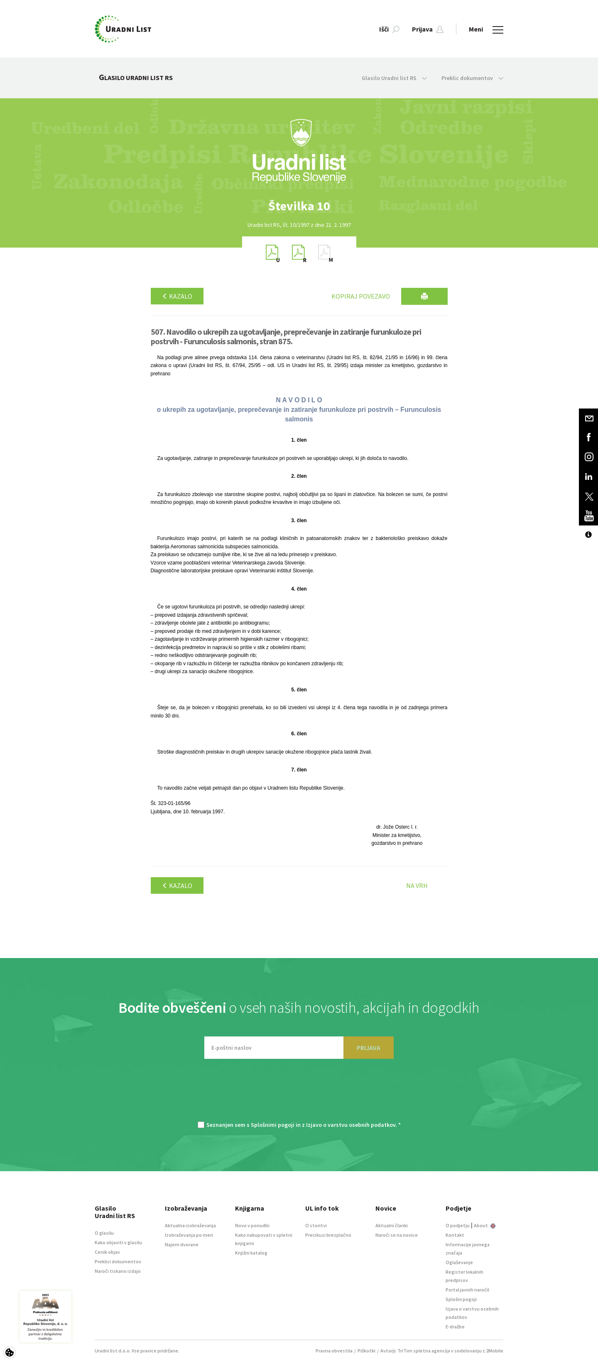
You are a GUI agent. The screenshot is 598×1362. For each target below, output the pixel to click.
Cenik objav (107, 1252)
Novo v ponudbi (252, 1225)
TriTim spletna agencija (423, 1350)
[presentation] (299, 1094)
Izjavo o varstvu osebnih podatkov (350, 1125)
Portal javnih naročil (467, 1290)
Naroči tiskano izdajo (118, 1271)
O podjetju (458, 1225)
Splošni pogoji (461, 1299)
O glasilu (104, 1233)
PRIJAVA (368, 1047)
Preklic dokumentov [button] (472, 78)
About (484, 1225)
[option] (299, 206)
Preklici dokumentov (118, 1261)
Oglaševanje (459, 1262)
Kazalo (177, 296)
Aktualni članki (391, 1225)
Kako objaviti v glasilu (118, 1242)
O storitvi (316, 1225)
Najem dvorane (182, 1244)
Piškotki (366, 1350)
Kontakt (455, 1235)
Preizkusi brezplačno (328, 1235)
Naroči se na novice (396, 1235)
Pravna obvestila (334, 1350)
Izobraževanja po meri (189, 1235)
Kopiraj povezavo (360, 296)
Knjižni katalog (251, 1253)
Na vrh (417, 885)
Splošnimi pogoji (272, 1125)
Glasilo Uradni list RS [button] (394, 78)
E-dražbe (455, 1326)
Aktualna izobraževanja (190, 1225)
